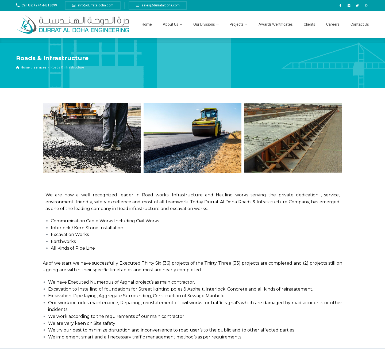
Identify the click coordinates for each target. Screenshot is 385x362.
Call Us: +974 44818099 (39, 5)
